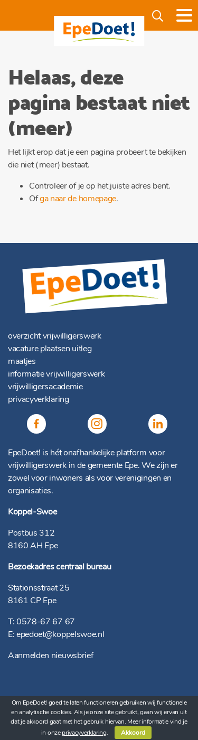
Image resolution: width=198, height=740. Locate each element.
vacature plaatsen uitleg (49, 348)
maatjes (22, 361)
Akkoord (133, 732)
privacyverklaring (38, 399)
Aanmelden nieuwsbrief (50, 655)
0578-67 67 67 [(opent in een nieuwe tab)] (45, 621)
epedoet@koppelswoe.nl (60, 634)
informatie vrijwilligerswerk (56, 374)
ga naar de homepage (78, 198)
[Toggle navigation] (184, 15)
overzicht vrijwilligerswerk (54, 336)
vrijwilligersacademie (45, 386)
